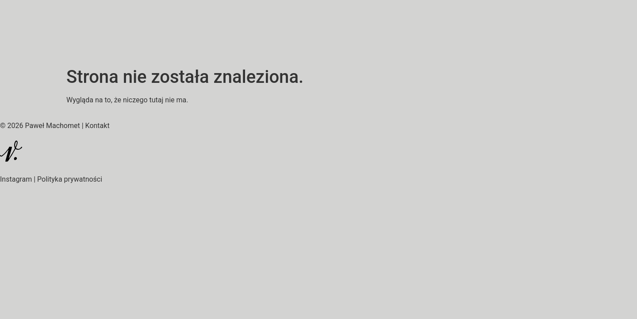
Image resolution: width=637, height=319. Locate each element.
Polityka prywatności (69, 179)
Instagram (16, 179)
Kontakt (97, 125)
